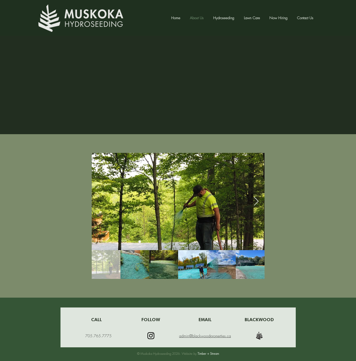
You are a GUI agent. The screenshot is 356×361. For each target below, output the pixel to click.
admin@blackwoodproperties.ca (205, 335)
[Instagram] (151, 335)
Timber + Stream (208, 353)
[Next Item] (256, 201)
